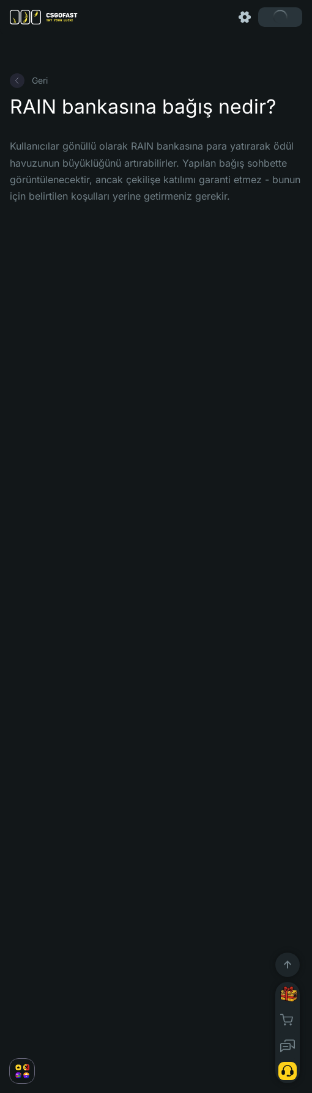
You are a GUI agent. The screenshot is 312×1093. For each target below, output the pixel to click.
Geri (29, 80)
